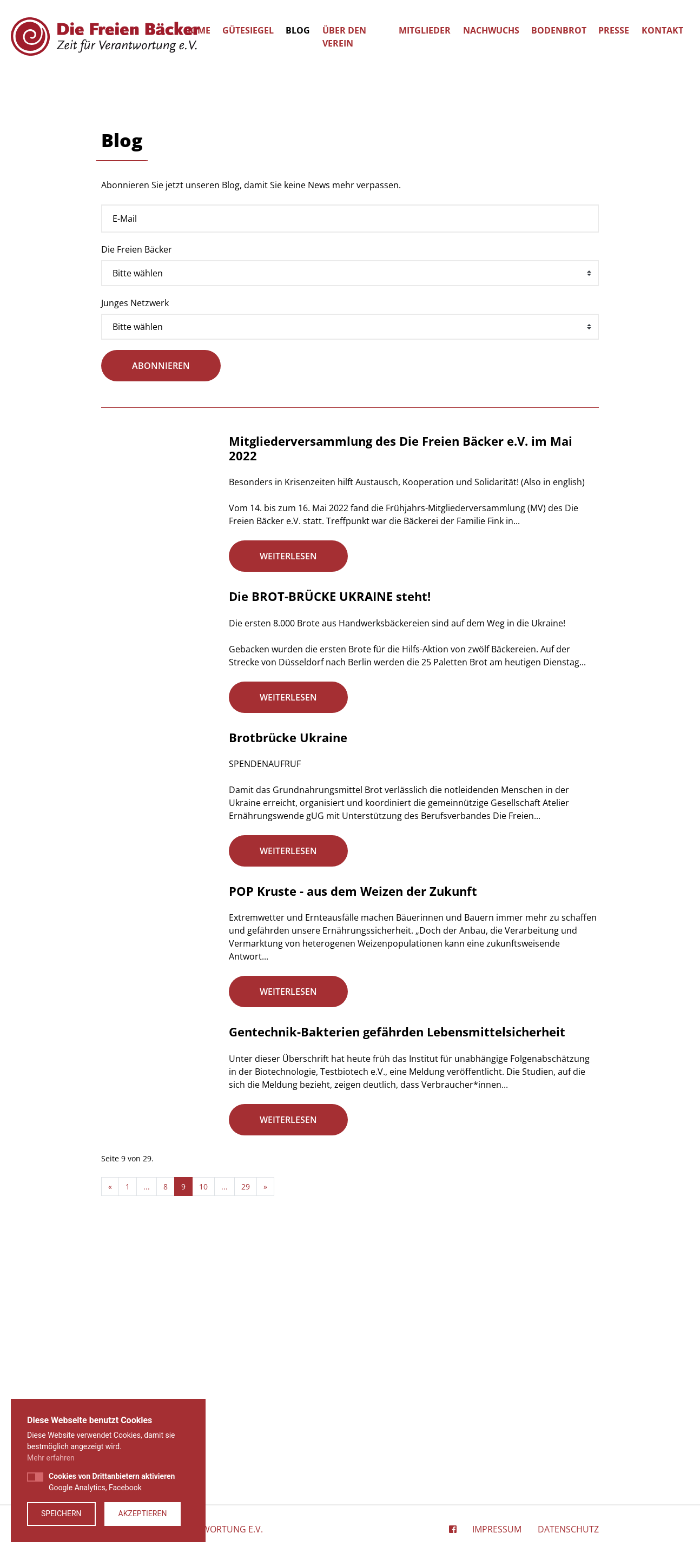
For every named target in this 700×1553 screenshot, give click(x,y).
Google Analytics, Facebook (112, 1482)
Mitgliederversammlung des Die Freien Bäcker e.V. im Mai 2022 (400, 705)
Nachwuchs (491, 30)
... (224, 1445)
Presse (613, 30)
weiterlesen (288, 812)
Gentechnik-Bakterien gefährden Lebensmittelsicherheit (397, 1289)
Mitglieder (425, 30)
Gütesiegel (248, 30)
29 (245, 1445)
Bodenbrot (558, 30)
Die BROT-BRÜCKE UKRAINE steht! (330, 852)
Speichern (61, 1513)
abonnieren (161, 623)
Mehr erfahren (51, 1457)
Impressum (496, 1529)
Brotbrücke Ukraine (288, 994)
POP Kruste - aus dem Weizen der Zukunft (353, 1147)
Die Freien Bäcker (136, 506)
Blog (298, 30)
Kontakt (662, 30)
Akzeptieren (142, 1513)
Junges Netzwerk (135, 559)
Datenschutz (568, 1529)
